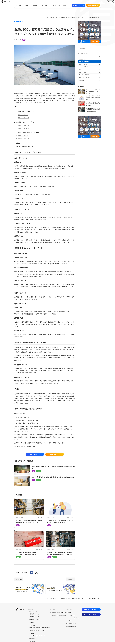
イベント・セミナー (71, 623)
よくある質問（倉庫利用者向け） (58, 612)
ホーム (47, 17)
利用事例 (27, 5)
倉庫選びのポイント (89, 61)
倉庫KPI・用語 (89, 64)
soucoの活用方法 (89, 67)
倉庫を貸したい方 (34, 617)
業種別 (89, 69)
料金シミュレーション (35, 619)
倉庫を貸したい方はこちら (91, 614)
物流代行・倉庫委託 (89, 75)
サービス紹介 (20, 5)
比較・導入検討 (89, 72)
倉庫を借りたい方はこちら (91, 609)
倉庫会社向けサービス (55, 5)
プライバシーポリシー (72, 615)
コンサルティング (43, 5)
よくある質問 (34, 5)
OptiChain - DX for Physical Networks (40, 627)
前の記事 (70, 579)
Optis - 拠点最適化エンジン (37, 630)
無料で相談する (93, 5)
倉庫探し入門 (89, 59)
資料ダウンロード (78, 5)
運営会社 (65, 5)
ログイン (110, 1)
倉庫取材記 (89, 80)
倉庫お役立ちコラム (55, 17)
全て (89, 56)
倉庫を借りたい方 (34, 614)
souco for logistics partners (37, 636)
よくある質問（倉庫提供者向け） (58, 615)
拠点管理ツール (34, 638)
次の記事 (19, 579)
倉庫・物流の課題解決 (89, 77)
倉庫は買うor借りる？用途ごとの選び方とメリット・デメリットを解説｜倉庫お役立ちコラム (81, 17)
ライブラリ (69, 620)
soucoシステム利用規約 (72, 618)
